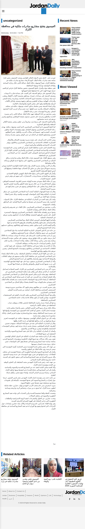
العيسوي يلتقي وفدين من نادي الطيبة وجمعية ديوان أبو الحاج (31, 481)
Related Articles (14, 454)
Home (4, 491)
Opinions (44, 495)
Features (29, 495)
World (37, 495)
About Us (11, 491)
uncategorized (13, 20)
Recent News (69, 20)
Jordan (4, 495)
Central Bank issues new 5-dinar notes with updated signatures (76, 153)
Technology (57, 495)
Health (4, 499)
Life (50, 495)
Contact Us (20, 491)
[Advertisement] (26, 426)
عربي (10, 499)
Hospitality (20, 495)
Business (12, 495)
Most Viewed (68, 86)
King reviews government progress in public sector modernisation (76, 31)
